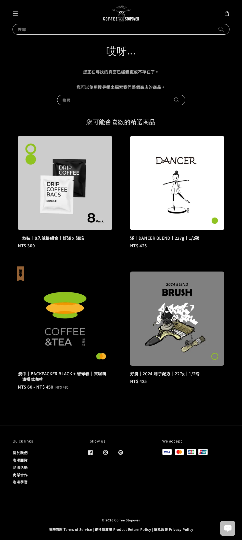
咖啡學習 (20, 482)
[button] (15, 13)
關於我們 (20, 452)
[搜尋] (221, 29)
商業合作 (20, 474)
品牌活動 (20, 467)
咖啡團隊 (20, 460)
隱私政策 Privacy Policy (173, 529)
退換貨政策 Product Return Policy (123, 529)
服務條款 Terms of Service (70, 529)
